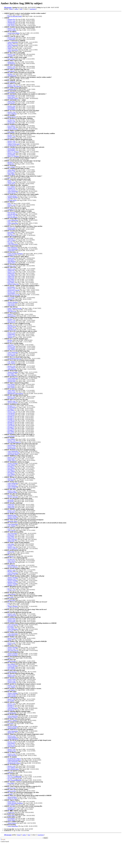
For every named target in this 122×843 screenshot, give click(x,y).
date (21, 9)
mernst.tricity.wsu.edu (13, 290)
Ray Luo (9, 241)
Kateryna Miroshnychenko (14, 16)
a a (8, 15)
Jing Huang (10, 809)
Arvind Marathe (11, 713)
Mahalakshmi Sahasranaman (15, 393)
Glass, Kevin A (11, 25)
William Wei (10, 270)
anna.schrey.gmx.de (12, 650)
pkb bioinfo (10, 500)
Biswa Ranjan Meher (13, 769)
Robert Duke (10, 132)
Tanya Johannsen (12, 113)
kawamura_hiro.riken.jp (14, 86)
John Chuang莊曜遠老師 (14, 777)
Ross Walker (10, 173)
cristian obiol (11, 183)
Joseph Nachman (12, 672)
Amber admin (11, 170)
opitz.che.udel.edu (12, 214)
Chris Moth (10, 480)
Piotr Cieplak (11, 384)
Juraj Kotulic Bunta (12, 454)
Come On (10, 772)
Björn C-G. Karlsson (13, 151)
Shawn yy (10, 658)
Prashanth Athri (11, 89)
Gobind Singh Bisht (12, 738)
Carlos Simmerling (12, 42)
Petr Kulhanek (11, 81)
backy (9, 177)
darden (9, 180)
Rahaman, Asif (11, 574)
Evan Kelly (10, 597)
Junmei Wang (11, 97)
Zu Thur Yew (11, 119)
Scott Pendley (11, 297)
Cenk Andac (10, 544)
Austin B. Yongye (12, 717)
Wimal (9, 640)
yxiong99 (10, 56)
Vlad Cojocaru (11, 189)
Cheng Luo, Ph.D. (12, 798)
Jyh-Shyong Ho (11, 145)
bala (8, 553)
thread (11, 9)
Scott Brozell (11, 24)
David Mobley (11, 92)
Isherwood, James (12, 521)
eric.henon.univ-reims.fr (14, 758)
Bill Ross (9, 43)
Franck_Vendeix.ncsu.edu (14, 308)
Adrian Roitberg (11, 737)
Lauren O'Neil (11, 600)
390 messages (8, 7)
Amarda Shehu (11, 618)
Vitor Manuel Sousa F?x (14, 442)
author (16, 9)
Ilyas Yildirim (11, 126)
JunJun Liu (10, 556)
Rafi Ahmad (10, 398)
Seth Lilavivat (11, 322)
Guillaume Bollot (12, 492)
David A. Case (11, 21)
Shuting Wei (10, 164)
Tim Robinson (11, 63)
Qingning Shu (11, 19)
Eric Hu (9, 135)
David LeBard (11, 148)
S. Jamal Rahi (11, 39)
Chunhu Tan (10, 812)
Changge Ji (10, 545)
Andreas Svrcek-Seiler (13, 144)
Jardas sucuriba (11, 484)
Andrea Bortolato (12, 755)
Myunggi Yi (10, 405)
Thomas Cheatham (12, 197)
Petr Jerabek (10, 700)
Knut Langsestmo (12, 539)
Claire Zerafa (11, 303)
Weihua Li (10, 314)
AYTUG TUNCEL (12, 129)
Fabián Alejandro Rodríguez (15, 253)
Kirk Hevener (11, 68)
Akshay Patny (11, 258)
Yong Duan (10, 238)
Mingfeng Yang (11, 515)
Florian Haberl (11, 801)
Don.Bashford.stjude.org (14, 358)
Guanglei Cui (11, 188)
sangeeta (9, 299)
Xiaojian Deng (11, 380)
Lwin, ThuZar (11, 349)
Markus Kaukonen (12, 655)
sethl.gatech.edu (11, 75)
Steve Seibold (11, 167)
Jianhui (9, 48)
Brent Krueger (11, 212)
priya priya (10, 626)
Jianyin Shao (10, 506)
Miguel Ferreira (11, 116)
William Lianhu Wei (12, 284)
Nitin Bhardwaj (11, 261)
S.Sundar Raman (12, 196)
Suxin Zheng (10, 743)
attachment (33, 9)
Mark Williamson (12, 247)
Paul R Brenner (11, 445)
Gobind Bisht (11, 229)
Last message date (9, 829)
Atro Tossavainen (12, 533)
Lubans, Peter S (11, 460)
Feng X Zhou (11, 59)
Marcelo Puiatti (11, 316)
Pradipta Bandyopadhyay (14, 760)
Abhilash (9, 337)
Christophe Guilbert (12, 98)
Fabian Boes (10, 62)
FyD (8, 199)
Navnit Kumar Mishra (13, 33)
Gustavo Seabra (11, 30)
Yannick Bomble (12, 728)
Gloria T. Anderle (12, 720)
